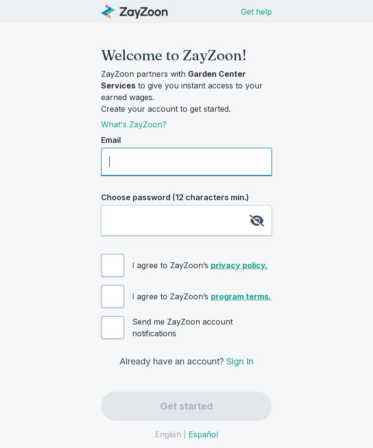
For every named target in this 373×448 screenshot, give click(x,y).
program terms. (241, 296)
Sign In (240, 361)
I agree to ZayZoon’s (200, 265)
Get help (256, 12)
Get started (186, 406)
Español (203, 434)
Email (111, 140)
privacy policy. (239, 265)
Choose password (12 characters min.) (175, 197)
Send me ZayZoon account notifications (182, 327)
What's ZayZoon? (134, 124)
